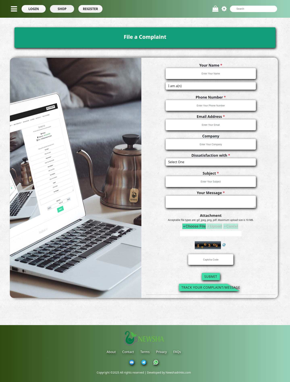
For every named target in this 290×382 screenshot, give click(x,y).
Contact (128, 352)
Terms (145, 352)
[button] (34, 9)
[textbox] (251, 9)
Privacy (161, 352)
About (111, 352)
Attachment (211, 215)
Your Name (210, 65)
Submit (210, 276)
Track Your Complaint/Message (210, 287)
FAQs (177, 352)
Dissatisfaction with (210, 155)
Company (210, 136)
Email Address (211, 116)
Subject (211, 173)
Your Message (211, 192)
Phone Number (211, 97)
